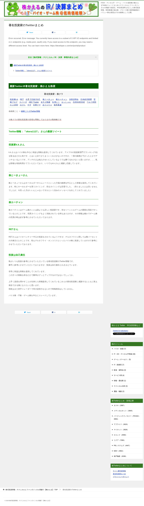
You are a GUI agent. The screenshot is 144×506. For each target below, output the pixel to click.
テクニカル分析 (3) (121, 386)
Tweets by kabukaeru (120, 331)
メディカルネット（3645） (124, 411)
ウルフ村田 (91, 102)
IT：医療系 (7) (119, 365)
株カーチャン (61, 99)
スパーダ (23, 102)
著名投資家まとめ (119, 474)
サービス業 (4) (119, 375)
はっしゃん (66, 102)
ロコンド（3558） (120, 435)
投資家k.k (14, 99)
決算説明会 (74, 99)
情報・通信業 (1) (120, 381)
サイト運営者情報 (119, 471)
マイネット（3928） (121, 430)
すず (29, 105)
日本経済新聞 (86, 99)
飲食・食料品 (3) (120, 370)
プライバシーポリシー (121, 477)
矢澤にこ (56, 102)
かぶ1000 (14, 105)
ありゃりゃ (47, 105)
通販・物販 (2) (119, 391)
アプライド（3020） (121, 424)
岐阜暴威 (58, 105)
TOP (32, 490)
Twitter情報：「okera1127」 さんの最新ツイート (33, 71)
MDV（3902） (119, 451)
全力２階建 (45, 102)
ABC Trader (34, 102)
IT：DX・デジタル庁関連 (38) (124, 354)
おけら (22, 105)
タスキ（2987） (119, 405)
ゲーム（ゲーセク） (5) (122, 359)
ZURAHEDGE (79, 102)
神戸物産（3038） (120, 456)
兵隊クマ (37, 105)
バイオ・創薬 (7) (120, 349)
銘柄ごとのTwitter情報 (30, 111)
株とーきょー (48, 99)
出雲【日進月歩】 (33, 99)
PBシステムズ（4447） (122, 445)
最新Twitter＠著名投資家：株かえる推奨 (29, 65)
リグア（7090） (119, 440)
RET (22, 99)
